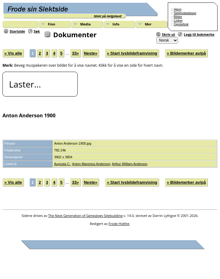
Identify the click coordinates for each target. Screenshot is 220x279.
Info (115, 24)
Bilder (178, 17)
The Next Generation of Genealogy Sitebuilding (85, 215)
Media (85, 24)
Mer (148, 24)
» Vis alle (13, 53)
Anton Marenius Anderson (91, 164)
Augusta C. (62, 164)
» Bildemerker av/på (186, 53)
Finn (51, 24)
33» (75, 53)
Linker (178, 20)
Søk (37, 31)
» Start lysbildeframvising (132, 53)
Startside (17, 31)
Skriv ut (168, 34)
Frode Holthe (118, 223)
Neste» (91, 53)
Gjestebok (181, 24)
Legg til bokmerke (199, 34)
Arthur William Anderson (129, 164)
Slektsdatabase (185, 13)
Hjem (177, 9)
